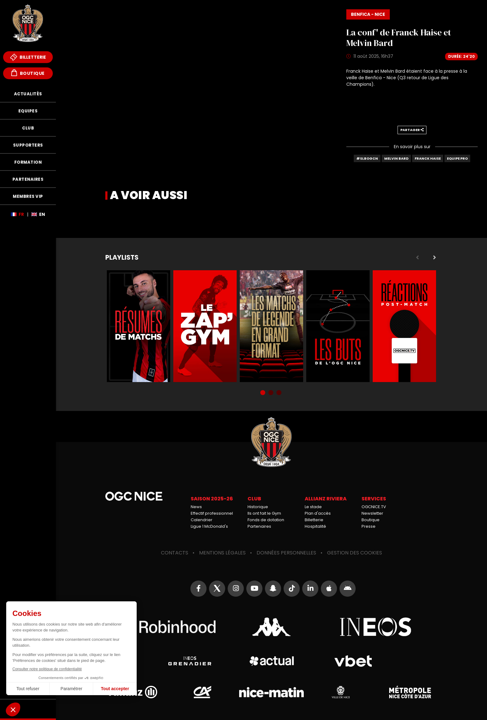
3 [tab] (279, 393)
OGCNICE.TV (374, 507)
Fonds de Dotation (28, 708)
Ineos (375, 626)
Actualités (28, 94)
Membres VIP (28, 196)
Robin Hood (167, 626)
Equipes (28, 111)
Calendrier (201, 520)
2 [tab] (271, 393)
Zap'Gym (205, 326)
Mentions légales (222, 552)
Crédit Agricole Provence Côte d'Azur (202, 692)
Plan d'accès (318, 513)
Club (28, 128)
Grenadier (189, 661)
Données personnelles (286, 552)
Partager (412, 129)
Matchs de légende (271, 326)
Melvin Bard (396, 158)
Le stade (313, 507)
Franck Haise (428, 158)
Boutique (28, 72)
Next (434, 257)
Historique (258, 507)
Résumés (138, 326)
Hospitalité (315, 526)
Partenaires (28, 179)
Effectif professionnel (212, 513)
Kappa (271, 626)
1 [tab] (263, 393)
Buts (338, 326)
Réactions (404, 326)
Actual (271, 661)
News (196, 507)
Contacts (174, 552)
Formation (28, 162)
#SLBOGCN (367, 158)
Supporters (28, 145)
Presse (368, 526)
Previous (417, 257)
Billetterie (28, 57)
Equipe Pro (457, 158)
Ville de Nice (340, 692)
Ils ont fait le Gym (264, 513)
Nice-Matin (271, 692)
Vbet (353, 661)
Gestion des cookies (354, 552)
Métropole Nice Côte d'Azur (410, 692)
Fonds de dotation (266, 520)
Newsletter (372, 513)
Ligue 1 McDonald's (209, 526)
